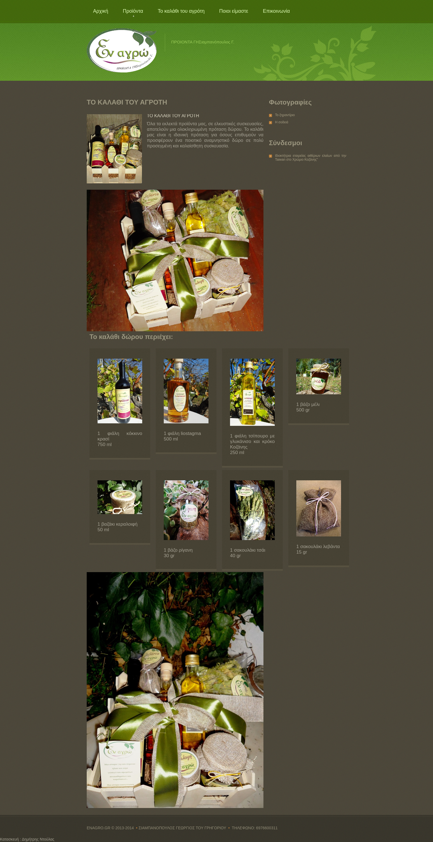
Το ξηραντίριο (285, 115)
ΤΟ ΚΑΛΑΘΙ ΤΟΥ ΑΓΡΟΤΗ (173, 115)
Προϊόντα (133, 11)
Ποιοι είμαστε (233, 11)
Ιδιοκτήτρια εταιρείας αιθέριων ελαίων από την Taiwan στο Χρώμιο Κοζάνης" (310, 157)
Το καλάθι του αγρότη (181, 11)
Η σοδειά (281, 122)
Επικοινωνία (276, 11)
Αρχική (100, 11)
